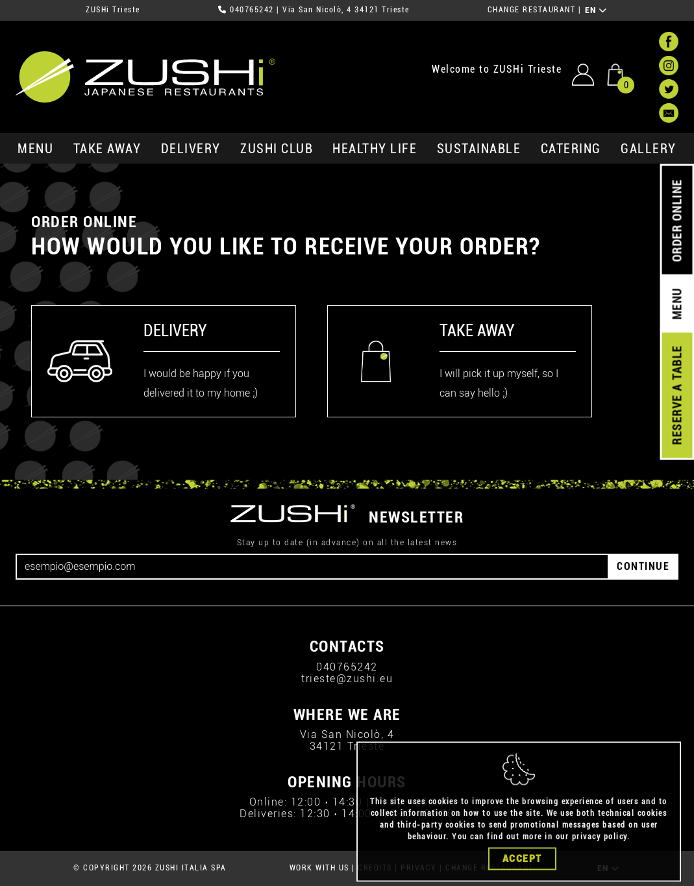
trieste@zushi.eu (347, 678)
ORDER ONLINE (677, 220)
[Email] (312, 567)
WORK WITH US (319, 867)
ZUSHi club (276, 148)
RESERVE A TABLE (677, 395)
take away (107, 148)
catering (571, 148)
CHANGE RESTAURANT (532, 9)
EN (596, 10)
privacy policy (599, 853)
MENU (35, 148)
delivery (191, 148)
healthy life (374, 148)
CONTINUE (643, 566)
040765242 (252, 9)
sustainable (479, 148)
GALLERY (648, 148)
